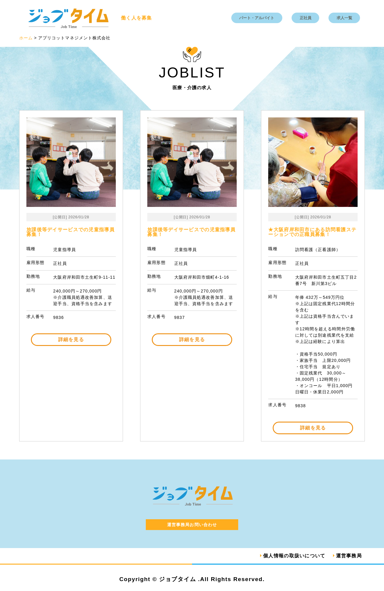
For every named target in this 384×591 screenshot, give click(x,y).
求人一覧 (344, 18)
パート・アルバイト (256, 18)
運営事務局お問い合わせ (192, 524)
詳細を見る (71, 339)
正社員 (305, 18)
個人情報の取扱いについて (294, 555)
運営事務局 (349, 555)
